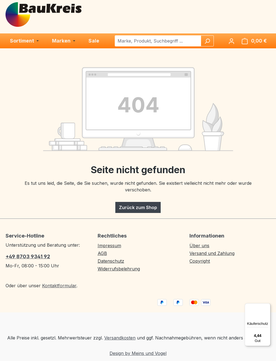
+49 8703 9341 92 (28, 256)
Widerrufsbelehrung (119, 269)
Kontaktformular (59, 285)
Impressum (109, 245)
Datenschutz (111, 261)
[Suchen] (207, 41)
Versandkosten (120, 338)
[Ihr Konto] (231, 40)
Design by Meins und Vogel (138, 353)
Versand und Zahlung (212, 253)
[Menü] (267, 306)
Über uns (199, 245)
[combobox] (158, 41)
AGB (102, 253)
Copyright (199, 261)
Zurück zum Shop (138, 207)
